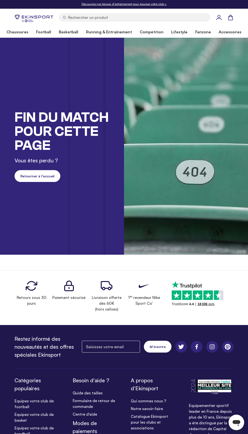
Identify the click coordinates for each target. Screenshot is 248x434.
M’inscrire (158, 347)
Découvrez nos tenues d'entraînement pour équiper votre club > (124, 4)
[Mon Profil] (219, 17)
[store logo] (34, 17)
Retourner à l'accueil (37, 176)
